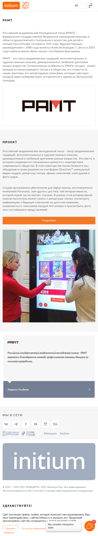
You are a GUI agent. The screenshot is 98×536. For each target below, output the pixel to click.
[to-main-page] (16, 5)
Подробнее (49, 220)
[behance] (55, 424)
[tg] (15, 424)
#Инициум (50, 433)
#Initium (64, 433)
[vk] (6, 424)
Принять (10, 528)
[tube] (35, 424)
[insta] (45, 424)
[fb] (25, 424)
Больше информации (35, 528)
